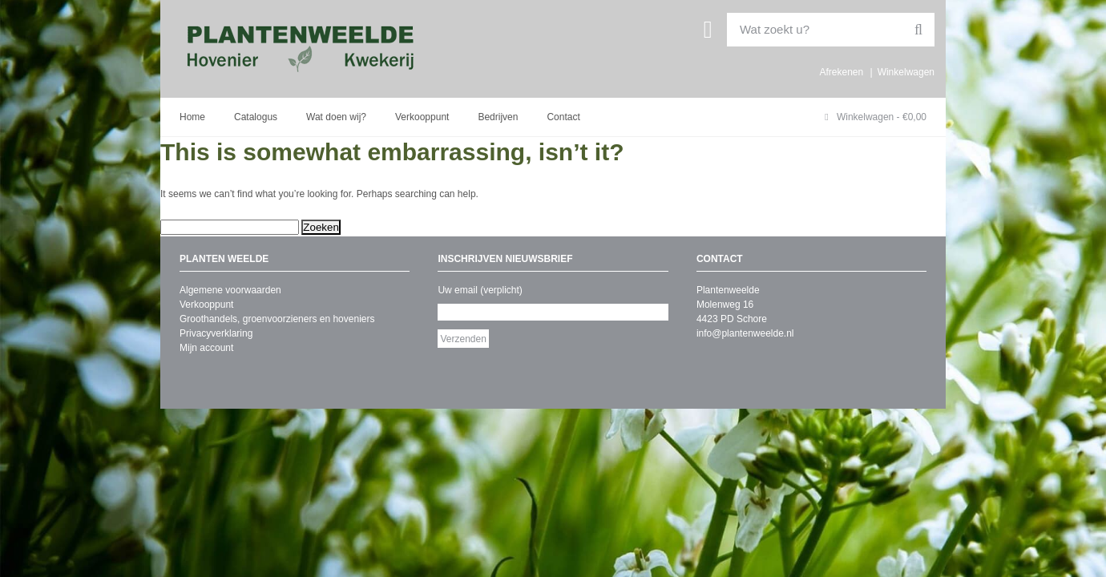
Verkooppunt (422, 117)
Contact (563, 117)
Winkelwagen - (875, 117)
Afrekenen (841, 72)
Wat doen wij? (336, 117)
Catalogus (255, 117)
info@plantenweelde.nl (745, 333)
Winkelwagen (906, 72)
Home (192, 117)
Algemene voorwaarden (230, 290)
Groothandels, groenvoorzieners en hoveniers (277, 319)
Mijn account (206, 347)
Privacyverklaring (216, 333)
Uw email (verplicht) (480, 290)
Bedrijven (498, 117)
